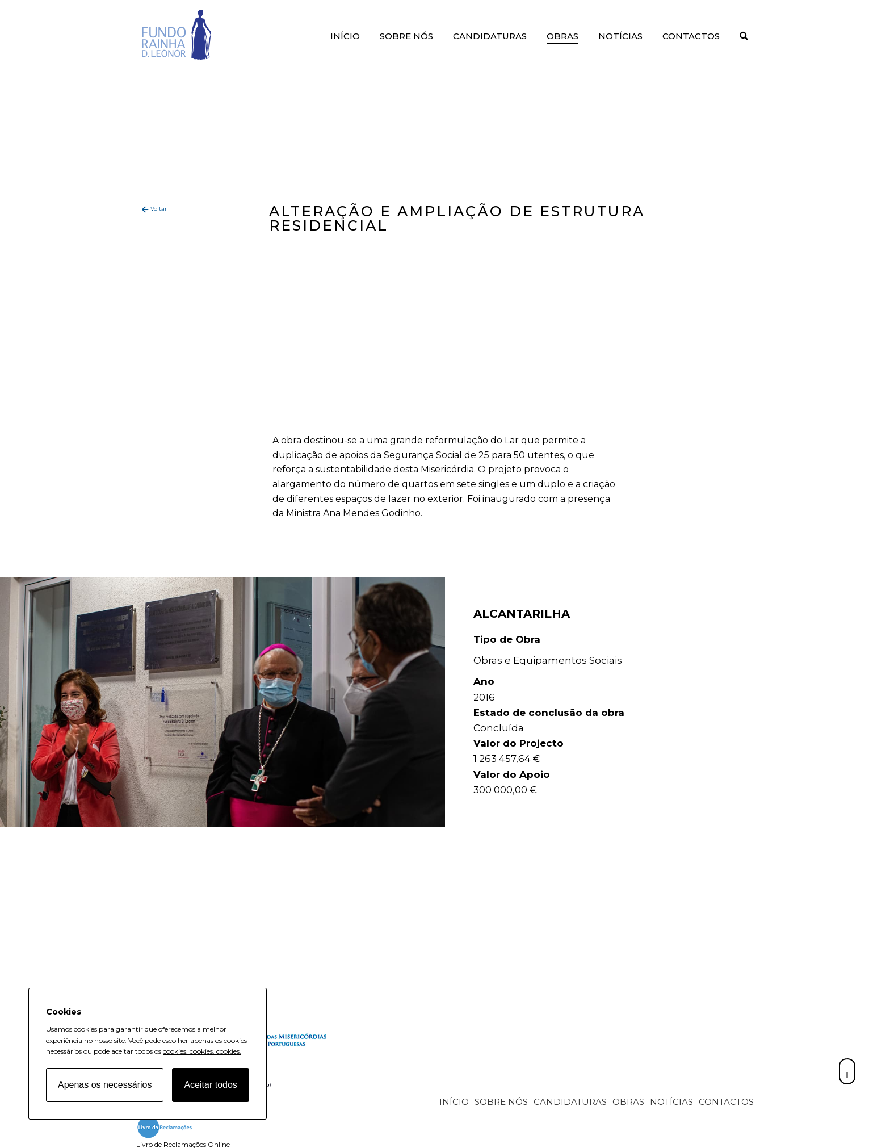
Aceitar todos (210, 1085)
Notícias (620, 36)
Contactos (691, 36)
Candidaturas (490, 36)
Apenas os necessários (105, 1085)
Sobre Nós (406, 36)
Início (345, 36)
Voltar (158, 208)
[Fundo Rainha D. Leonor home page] (272, 1048)
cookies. (175, 1051)
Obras (562, 36)
